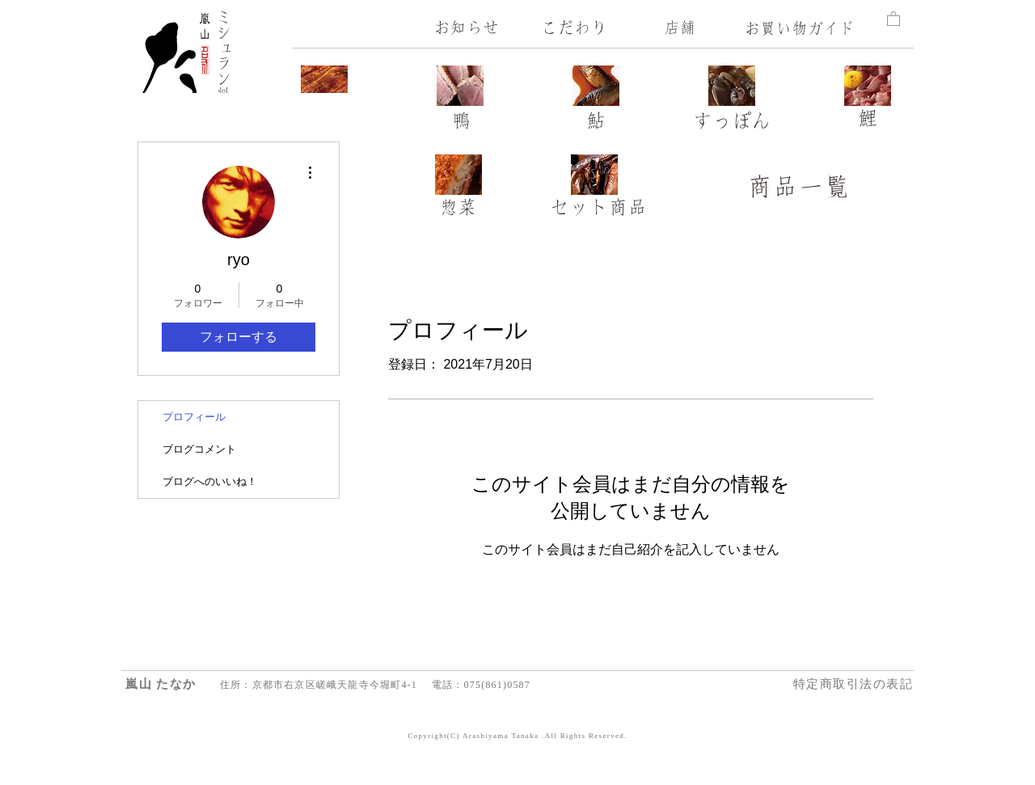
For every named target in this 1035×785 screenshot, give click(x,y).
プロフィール (194, 417)
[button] (893, 18)
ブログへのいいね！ (210, 481)
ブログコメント (199, 449)
